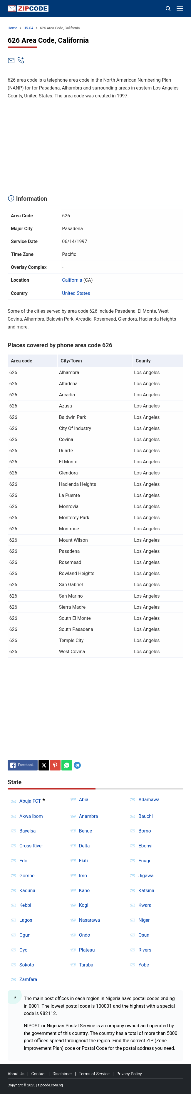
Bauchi (145, 816)
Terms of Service (94, 1073)
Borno (144, 831)
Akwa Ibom (31, 816)
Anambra (88, 816)
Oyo (23, 950)
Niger (144, 920)
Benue (85, 831)
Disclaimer (62, 1073)
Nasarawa (89, 920)
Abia (83, 799)
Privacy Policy (129, 1073)
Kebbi (25, 905)
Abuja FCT (30, 801)
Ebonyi (145, 846)
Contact (38, 1073)
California (72, 280)
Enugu (145, 860)
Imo (83, 875)
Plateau (87, 950)
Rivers (144, 950)
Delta (84, 846)
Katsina (146, 890)
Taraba (86, 965)
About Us (16, 1073)
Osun (143, 935)
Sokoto (26, 965)
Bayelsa (27, 831)
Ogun (25, 935)
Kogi (83, 905)
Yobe (143, 965)
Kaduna (27, 890)
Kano (84, 890)
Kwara (144, 905)
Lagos (25, 920)
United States (76, 293)
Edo (23, 860)
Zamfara (28, 979)
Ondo (84, 935)
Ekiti (83, 860)
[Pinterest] (55, 765)
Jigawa (145, 875)
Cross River (31, 846)
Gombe (27, 875)
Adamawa (149, 799)
